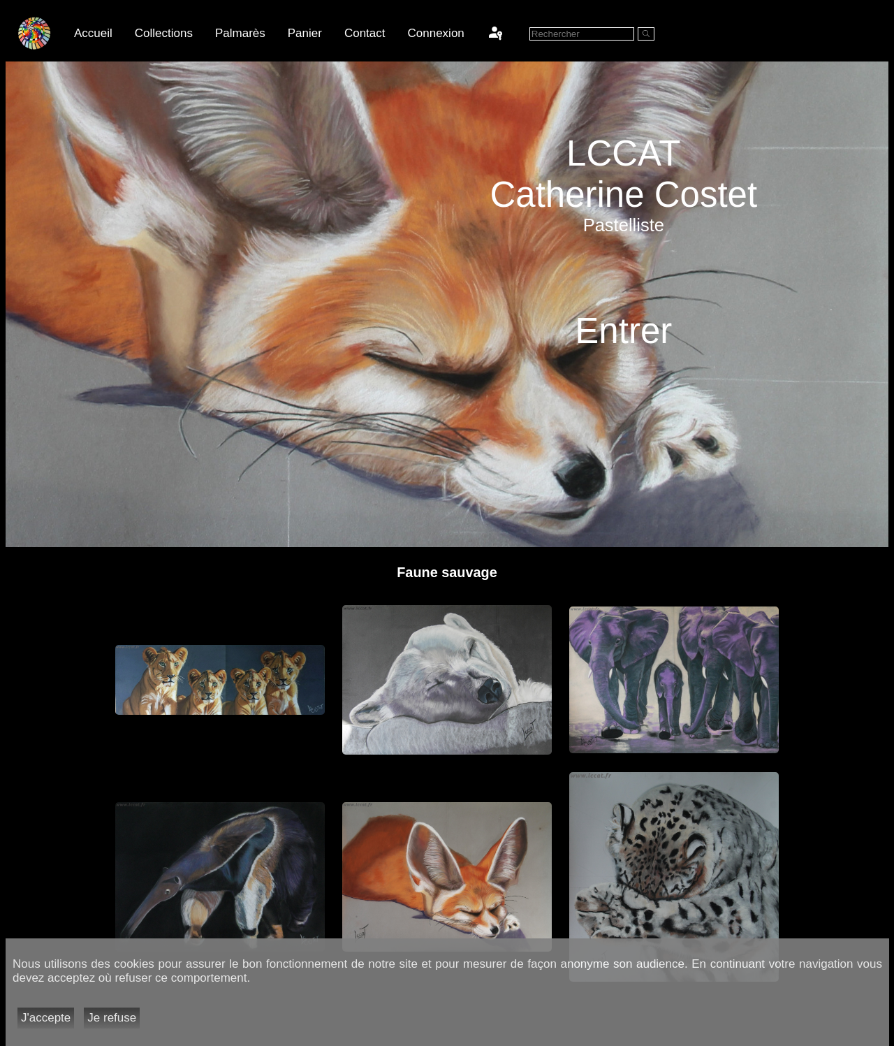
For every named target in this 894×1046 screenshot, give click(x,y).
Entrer (623, 331)
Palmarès (240, 33)
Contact (365, 33)
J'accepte (46, 1017)
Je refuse (111, 1017)
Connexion (436, 33)
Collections (164, 33)
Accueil (93, 33)
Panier (305, 33)
